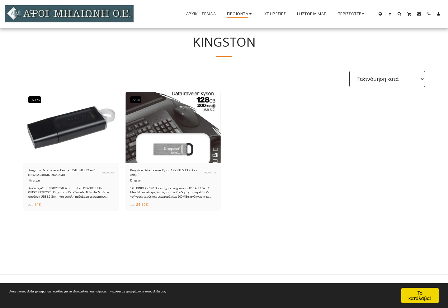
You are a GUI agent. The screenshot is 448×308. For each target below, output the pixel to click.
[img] (71, 127)
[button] (389, 13)
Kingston (34, 184)
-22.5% (138, 100)
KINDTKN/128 (207, 174)
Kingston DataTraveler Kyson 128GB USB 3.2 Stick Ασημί (158, 174)
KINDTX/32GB (105, 174)
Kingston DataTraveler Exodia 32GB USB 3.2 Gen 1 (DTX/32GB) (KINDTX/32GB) (62, 174)
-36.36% (37, 100)
